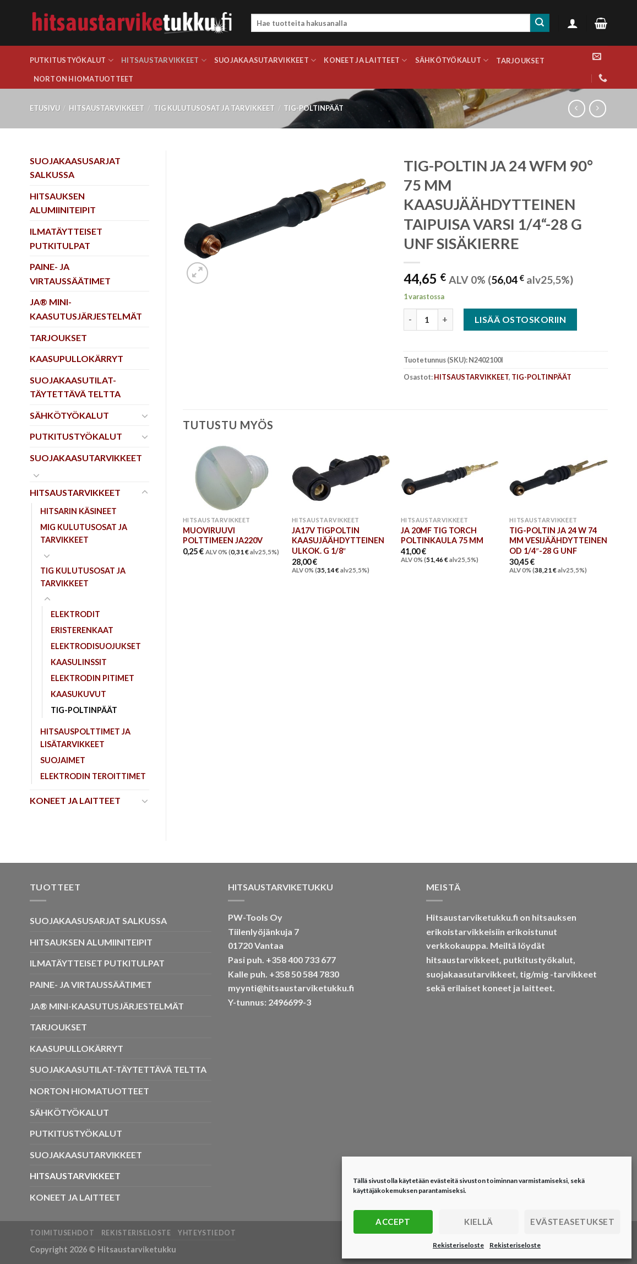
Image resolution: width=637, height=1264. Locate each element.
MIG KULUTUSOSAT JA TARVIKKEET (83, 533)
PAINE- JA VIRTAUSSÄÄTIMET (70, 273)
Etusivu (45, 108)
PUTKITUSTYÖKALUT (72, 60)
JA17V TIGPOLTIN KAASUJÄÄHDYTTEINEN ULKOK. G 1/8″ (338, 540)
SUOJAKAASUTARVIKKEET (265, 60)
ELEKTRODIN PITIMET (92, 678)
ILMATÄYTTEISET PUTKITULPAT (66, 238)
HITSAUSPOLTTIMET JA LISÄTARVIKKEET (85, 738)
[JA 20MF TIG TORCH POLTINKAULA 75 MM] (450, 478)
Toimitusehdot (62, 1233)
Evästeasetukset (572, 1222)
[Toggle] (144, 415)
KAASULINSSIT (79, 662)
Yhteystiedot (207, 1233)
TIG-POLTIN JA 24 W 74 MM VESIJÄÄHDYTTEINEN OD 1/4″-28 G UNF (558, 540)
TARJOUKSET (520, 60)
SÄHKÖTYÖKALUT (452, 60)
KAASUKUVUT (78, 694)
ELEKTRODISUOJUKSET (96, 646)
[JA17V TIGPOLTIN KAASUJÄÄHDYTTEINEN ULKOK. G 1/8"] (341, 478)
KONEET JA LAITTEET (365, 60)
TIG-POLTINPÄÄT (314, 108)
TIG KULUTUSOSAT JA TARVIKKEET (214, 108)
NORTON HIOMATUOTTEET (84, 78)
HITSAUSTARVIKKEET (163, 60)
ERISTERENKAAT (82, 630)
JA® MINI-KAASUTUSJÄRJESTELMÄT (86, 308)
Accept (392, 1222)
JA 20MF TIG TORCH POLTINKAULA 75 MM (442, 535)
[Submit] (539, 23)
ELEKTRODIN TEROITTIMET (93, 776)
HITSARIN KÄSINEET (78, 511)
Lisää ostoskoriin (520, 319)
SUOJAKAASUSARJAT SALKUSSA (75, 167)
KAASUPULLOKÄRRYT (76, 358)
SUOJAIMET (62, 760)
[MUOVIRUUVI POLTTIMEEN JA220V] (232, 478)
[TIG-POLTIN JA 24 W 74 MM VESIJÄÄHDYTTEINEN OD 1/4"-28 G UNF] (558, 478)
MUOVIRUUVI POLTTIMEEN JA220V (223, 535)
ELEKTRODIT (75, 614)
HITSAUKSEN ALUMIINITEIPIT (63, 203)
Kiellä (478, 1222)
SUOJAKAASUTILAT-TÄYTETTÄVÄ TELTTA (75, 387)
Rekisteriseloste (458, 1245)
